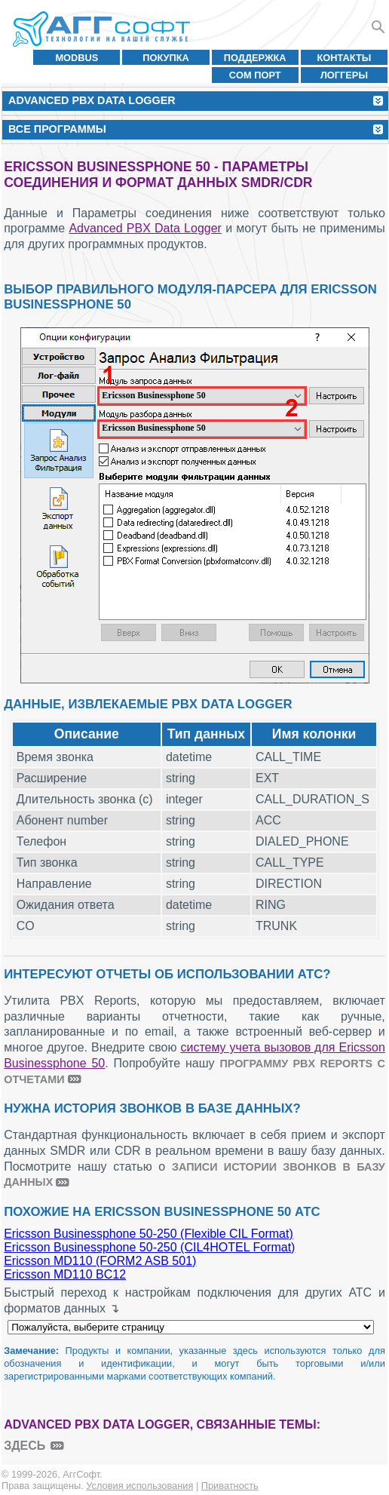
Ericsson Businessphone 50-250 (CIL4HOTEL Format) (149, 1247)
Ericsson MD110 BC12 (65, 1274)
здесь (24, 1445)
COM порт (255, 75)
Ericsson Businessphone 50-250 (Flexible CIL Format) (148, 1233)
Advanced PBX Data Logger (145, 228)
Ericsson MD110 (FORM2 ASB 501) (100, 1260)
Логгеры (344, 75)
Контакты (344, 57)
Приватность (230, 1485)
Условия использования (139, 1485)
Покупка (165, 57)
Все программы (57, 129)
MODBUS (76, 57)
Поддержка (255, 57)
